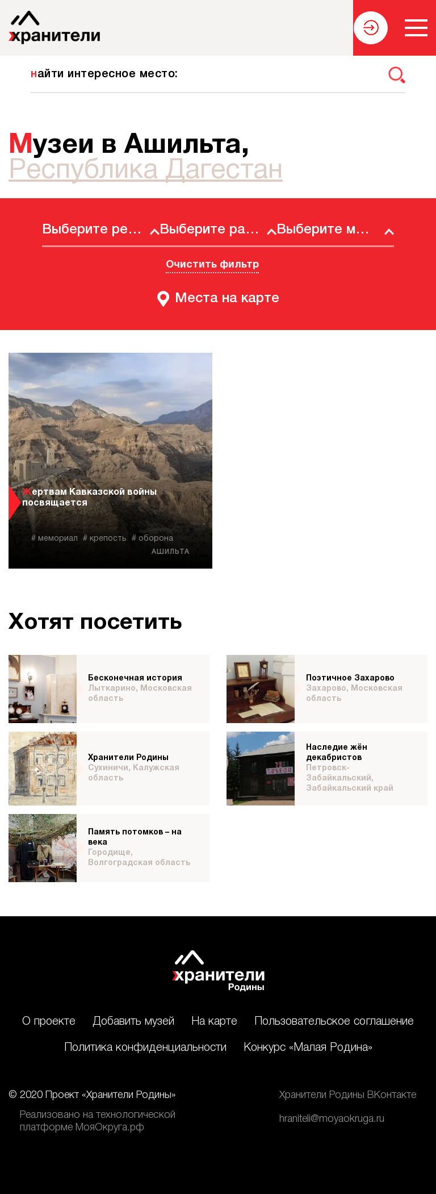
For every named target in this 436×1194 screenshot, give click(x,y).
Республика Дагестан (146, 170)
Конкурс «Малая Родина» (308, 1048)
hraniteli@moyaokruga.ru (331, 1119)
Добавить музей (133, 1022)
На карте (214, 1022)
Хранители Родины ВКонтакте (347, 1095)
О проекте (49, 1022)
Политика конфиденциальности (145, 1048)
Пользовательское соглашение (334, 1022)
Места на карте (227, 299)
